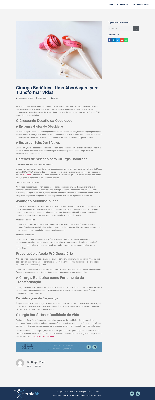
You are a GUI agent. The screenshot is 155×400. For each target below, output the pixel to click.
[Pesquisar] (136, 28)
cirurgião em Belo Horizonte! (43, 336)
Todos (56, 98)
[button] (110, 40)
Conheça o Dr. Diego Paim (118, 4)
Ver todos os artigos (141, 4)
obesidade (26, 175)
